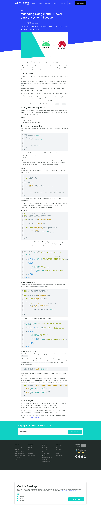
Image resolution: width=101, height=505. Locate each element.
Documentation (31, 455)
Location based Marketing (18, 448)
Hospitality (44, 449)
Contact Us (58, 449)
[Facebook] (82, 456)
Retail (43, 446)
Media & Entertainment (47, 447)
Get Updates (75, 431)
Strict (20, 494)
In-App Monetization (19, 459)
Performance (22, 498)
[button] (34, 3)
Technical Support (46, 459)
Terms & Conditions (39, 468)
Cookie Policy (56, 468)
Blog (22, 10)
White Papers (31, 447)
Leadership (58, 446)
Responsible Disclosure (71, 468)
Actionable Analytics (19, 451)
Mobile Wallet (18, 457)
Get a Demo (81, 3)
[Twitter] (79, 456)
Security (63, 468)
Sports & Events (46, 453)
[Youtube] (85, 456)
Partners (58, 447)
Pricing (40, 3)
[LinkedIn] (76, 456)
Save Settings (76, 499)
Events (57, 453)
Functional (21, 496)
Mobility (44, 451)
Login (71, 3)
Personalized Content (20, 455)
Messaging (17, 446)
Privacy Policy (48, 468)
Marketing (21, 500)
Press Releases (59, 455)
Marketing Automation (20, 453)
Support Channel (34, 417)
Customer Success (46, 461)
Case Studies (31, 446)
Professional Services (47, 457)
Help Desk (30, 453)
